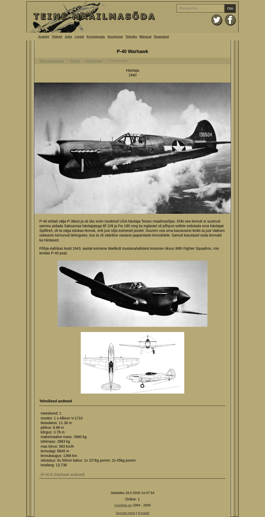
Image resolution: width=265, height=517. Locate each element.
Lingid (79, 37)
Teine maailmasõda (51, 60)
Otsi (230, 8)
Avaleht (132, 17)
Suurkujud (115, 37)
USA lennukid (94, 60)
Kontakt (143, 513)
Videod (57, 37)
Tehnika (131, 37)
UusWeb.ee (123, 505)
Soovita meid (125, 513)
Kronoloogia (95, 37)
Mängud (145, 37)
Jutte (68, 37)
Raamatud (161, 37)
